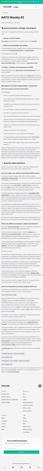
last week (34, 41)
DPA (24, 423)
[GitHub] (38, 467)
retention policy (35, 273)
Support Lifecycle (27, 429)
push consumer (5, 340)
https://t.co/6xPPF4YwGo (8, 63)
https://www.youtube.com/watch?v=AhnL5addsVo (14, 88)
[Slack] (30, 467)
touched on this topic (13, 226)
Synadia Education (28, 402)
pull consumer (6, 348)
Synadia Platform (5, 397)
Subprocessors (27, 426)
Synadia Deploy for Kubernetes (9, 399)
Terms (24, 418)
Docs (24, 397)
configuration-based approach (9, 178)
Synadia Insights (5, 402)
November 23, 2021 (32, 63)
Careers (3, 426)
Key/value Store (30, 50)
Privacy (25, 421)
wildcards (4, 245)
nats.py (29, 75)
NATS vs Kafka (27, 408)
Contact (3, 423)
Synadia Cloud (5, 394)
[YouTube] (13, 467)
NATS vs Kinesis (27, 411)
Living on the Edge (28, 405)
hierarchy (30, 232)
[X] (4, 467)
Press (2, 429)
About (3, 418)
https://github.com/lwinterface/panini (26, 70)
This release (4, 41)
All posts (4, 12)
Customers (4, 421)
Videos (25, 399)
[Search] (39, 7)
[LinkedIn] (21, 467)
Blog (24, 394)
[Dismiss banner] (41, 2)
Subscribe (21, 452)
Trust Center (26, 432)
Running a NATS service (16, 50)
